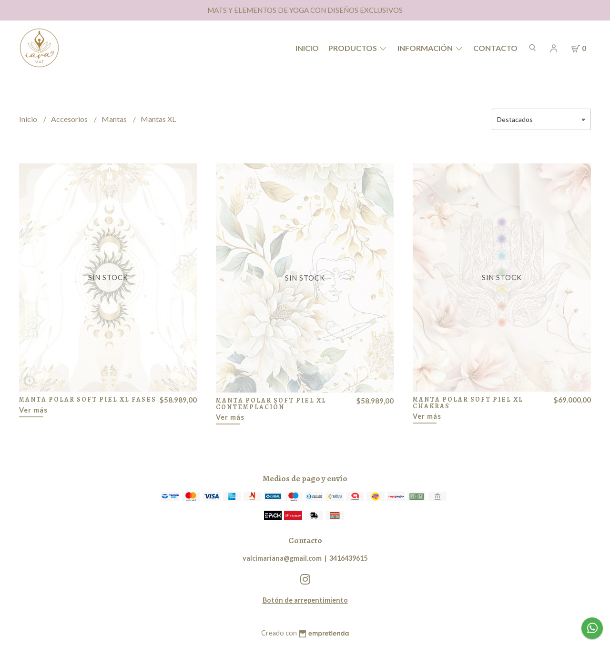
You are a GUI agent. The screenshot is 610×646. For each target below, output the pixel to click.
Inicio (307, 47)
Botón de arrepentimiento (305, 600)
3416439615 (348, 558)
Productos (358, 47)
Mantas (115, 118)
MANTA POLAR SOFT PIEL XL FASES (87, 399)
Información (430, 47)
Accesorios (70, 118)
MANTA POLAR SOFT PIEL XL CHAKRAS (468, 403)
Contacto (495, 47)
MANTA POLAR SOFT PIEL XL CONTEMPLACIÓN (271, 404)
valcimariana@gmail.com (282, 558)
